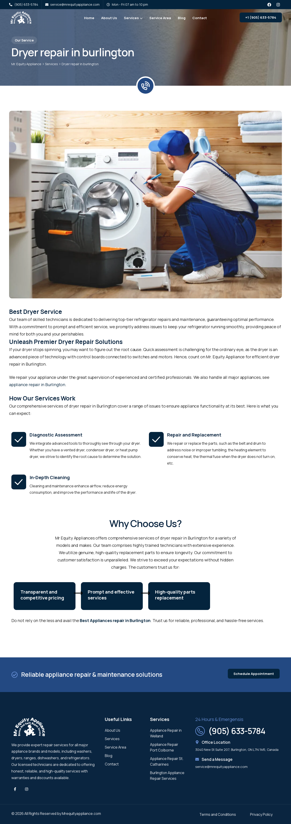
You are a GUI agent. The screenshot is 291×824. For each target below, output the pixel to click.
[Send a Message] (197, 759)
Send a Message (217, 759)
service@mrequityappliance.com (221, 766)
